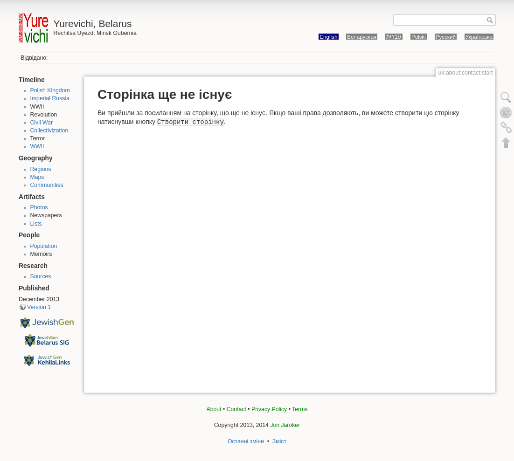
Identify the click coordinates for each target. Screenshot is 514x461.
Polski (418, 37)
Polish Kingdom (50, 90)
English (328, 37)
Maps (37, 177)
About (214, 409)
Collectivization (49, 130)
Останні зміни (246, 441)
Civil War (41, 122)
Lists (36, 223)
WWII (37, 146)
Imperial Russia (49, 98)
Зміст (279, 441)
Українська (479, 37)
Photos (39, 207)
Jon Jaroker (285, 425)
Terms (299, 409)
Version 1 (39, 307)
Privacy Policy (269, 409)
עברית (394, 37)
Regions (40, 169)
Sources (40, 276)
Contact (236, 409)
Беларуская (361, 37)
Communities (46, 185)
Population (43, 246)
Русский (446, 37)
